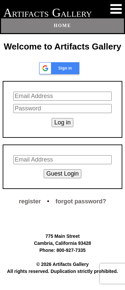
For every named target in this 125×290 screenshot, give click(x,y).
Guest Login (62, 173)
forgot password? (81, 201)
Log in (62, 122)
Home (62, 25)
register (30, 201)
